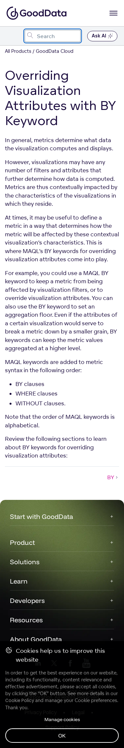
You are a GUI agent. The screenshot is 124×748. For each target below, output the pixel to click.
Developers (27, 600)
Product (22, 542)
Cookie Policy (19, 700)
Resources (26, 620)
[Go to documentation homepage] (36, 13)
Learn (19, 581)
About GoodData (36, 639)
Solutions (24, 562)
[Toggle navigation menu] (12, 36)
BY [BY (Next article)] (113, 477)
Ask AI (102, 36)
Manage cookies (62, 719)
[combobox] (53, 36)
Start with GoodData (41, 516)
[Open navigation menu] (113, 13)
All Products (18, 51)
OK (62, 735)
